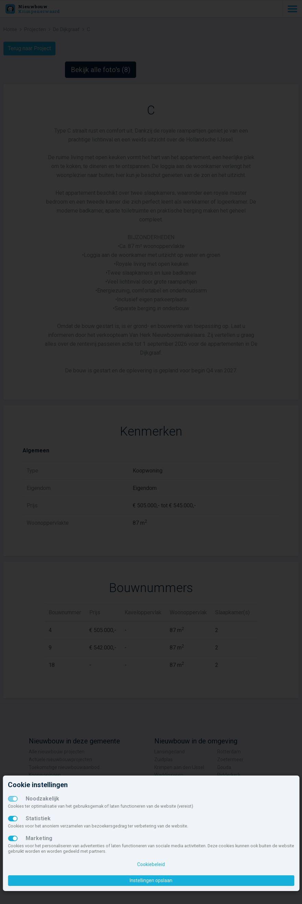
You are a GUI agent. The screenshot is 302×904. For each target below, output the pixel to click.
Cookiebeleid (151, 864)
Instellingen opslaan (151, 880)
